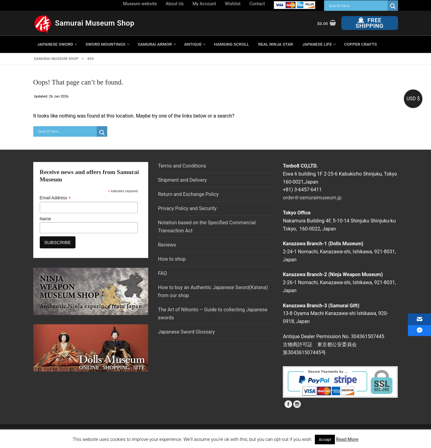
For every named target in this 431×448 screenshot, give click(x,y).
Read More (347, 439)
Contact (257, 3)
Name (45, 218)
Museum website (140, 3)
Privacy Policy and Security (187, 208)
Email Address (55, 198)
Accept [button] (325, 439)
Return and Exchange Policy (188, 194)
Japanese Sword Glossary (186, 332)
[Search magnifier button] (393, 6)
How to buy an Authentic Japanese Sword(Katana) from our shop (213, 291)
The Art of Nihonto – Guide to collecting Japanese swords (212, 314)
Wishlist (233, 3)
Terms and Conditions (182, 166)
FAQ (162, 273)
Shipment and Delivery (182, 180)
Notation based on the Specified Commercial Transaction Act (207, 227)
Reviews (167, 245)
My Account (204, 3)
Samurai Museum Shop (95, 23)
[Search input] (357, 5)
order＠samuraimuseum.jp (312, 198)
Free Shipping (370, 23)
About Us (175, 3)
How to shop (172, 259)
